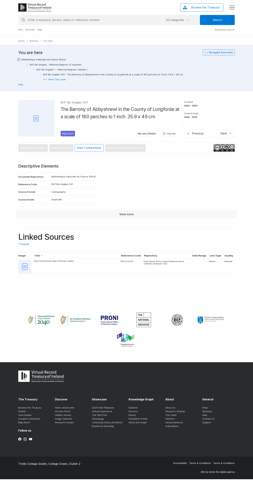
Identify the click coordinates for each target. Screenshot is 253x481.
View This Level (57, 79)
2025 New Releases (103, 409)
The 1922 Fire (99, 416)
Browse (34, 40)
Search (217, 20)
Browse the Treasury (29, 409)
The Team (171, 416)
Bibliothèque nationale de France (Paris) (44, 59)
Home (21, 40)
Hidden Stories (63, 416)
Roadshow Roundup (103, 427)
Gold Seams (25, 416)
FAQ (20, 29)
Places (132, 416)
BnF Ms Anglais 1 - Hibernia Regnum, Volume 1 (62, 69)
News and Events (64, 409)
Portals (22, 413)
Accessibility (180, 464)
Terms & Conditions (200, 464)
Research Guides (64, 424)
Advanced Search (225, 29)
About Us (170, 409)
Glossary (30, 29)
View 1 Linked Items (89, 147)
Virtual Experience (102, 413)
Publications (172, 427)
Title (39, 255)
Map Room (68, 133)
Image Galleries (63, 420)
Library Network (174, 424)
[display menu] (232, 7)
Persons (133, 413)
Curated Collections (29, 420)
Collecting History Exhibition (107, 424)
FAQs (205, 409)
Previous (198, 133)
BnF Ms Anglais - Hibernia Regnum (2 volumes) (56, 64)
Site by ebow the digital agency (218, 473)
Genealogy (98, 420)
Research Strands (175, 413)
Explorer (133, 409)
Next (223, 133)
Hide (20, 84)
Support (206, 424)
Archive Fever (62, 413)
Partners (170, 420)
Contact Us (208, 420)
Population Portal (138, 420)
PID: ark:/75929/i (147, 133)
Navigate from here (221, 52)
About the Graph (138, 424)
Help (39, 29)
